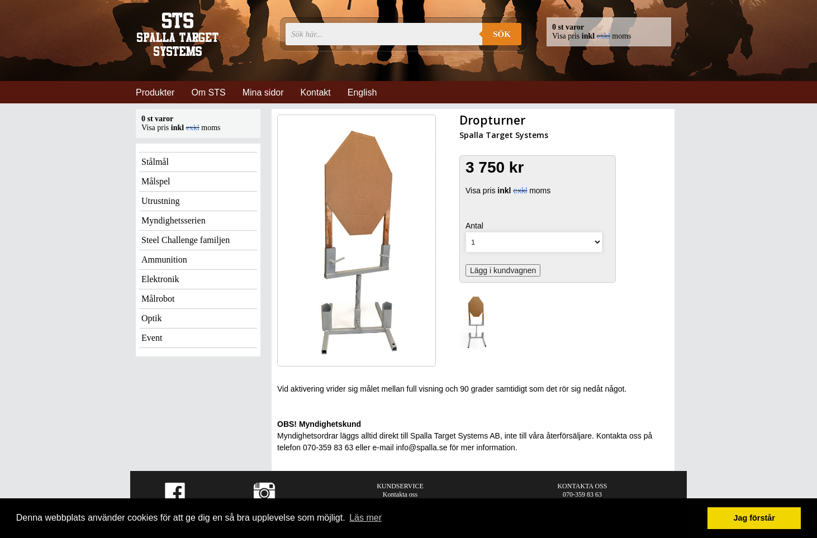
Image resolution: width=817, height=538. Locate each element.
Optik (151, 318)
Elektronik (160, 279)
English (362, 92)
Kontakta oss (400, 494)
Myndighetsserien (173, 220)
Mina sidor (263, 92)
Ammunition (164, 259)
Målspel (155, 181)
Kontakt (316, 92)
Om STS (208, 92)
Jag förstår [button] (754, 517)
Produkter (155, 92)
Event (151, 337)
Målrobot (158, 298)
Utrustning (160, 201)
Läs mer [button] (365, 517)
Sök (502, 34)
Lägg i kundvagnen (503, 270)
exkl (603, 36)
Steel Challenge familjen (185, 240)
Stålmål (155, 161)
